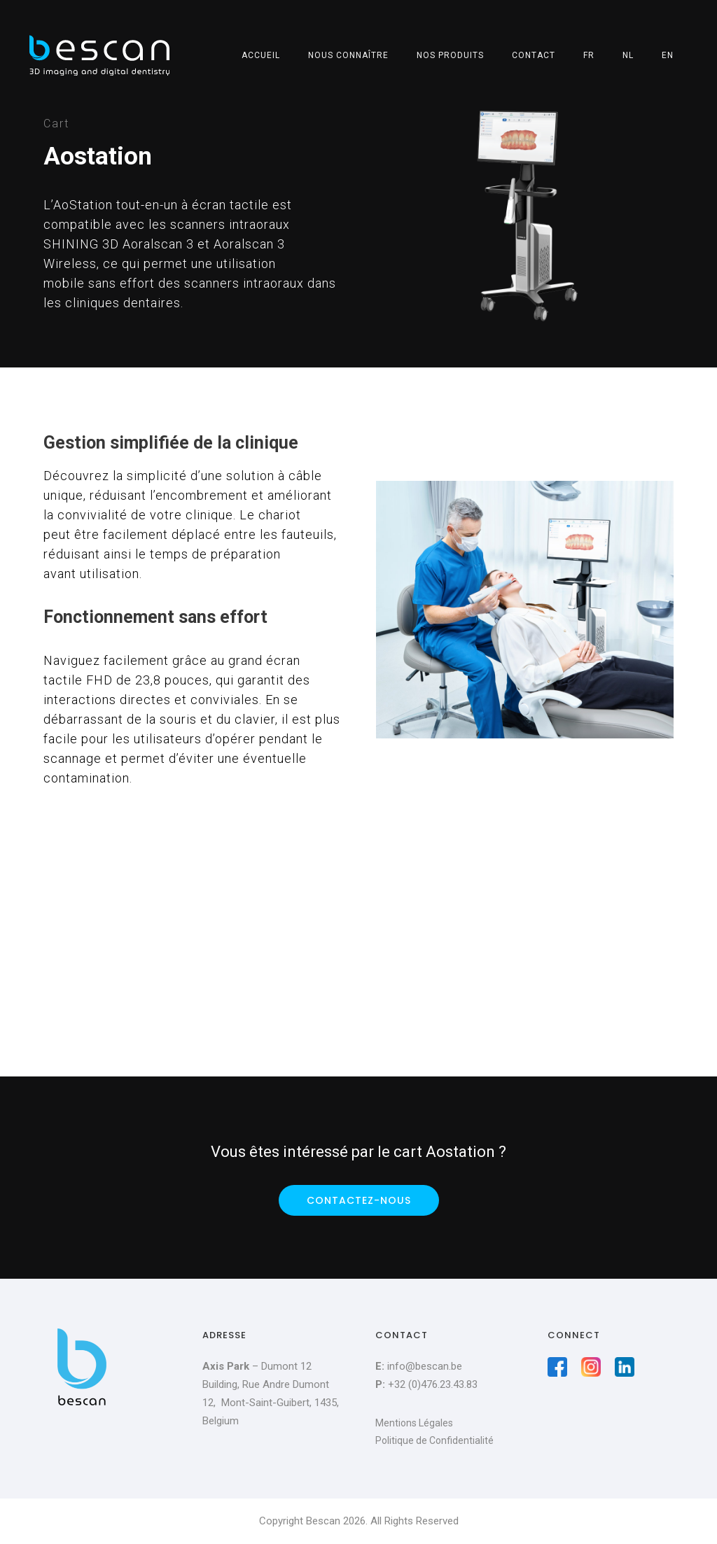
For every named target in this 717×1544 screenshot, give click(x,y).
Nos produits (450, 55)
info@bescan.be (424, 1366)
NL (628, 55)
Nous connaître (348, 55)
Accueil (261, 55)
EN (668, 55)
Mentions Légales (414, 1423)
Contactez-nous (359, 1200)
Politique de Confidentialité (434, 1440)
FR (588, 55)
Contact (533, 55)
